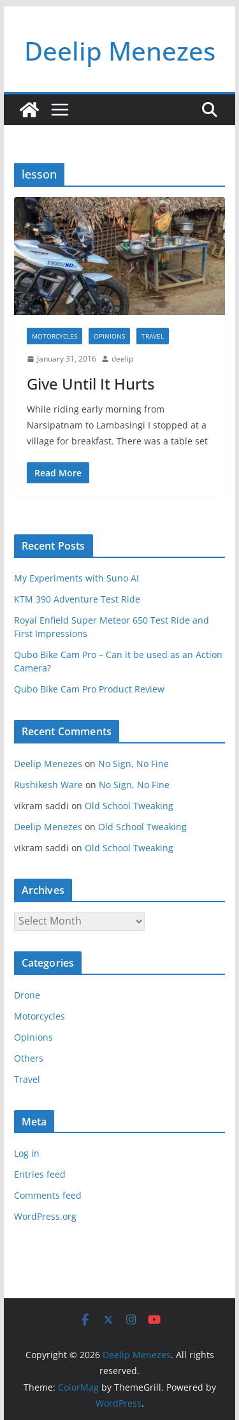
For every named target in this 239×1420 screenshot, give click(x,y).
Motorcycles (54, 336)
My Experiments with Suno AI (76, 578)
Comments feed (48, 1195)
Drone (27, 995)
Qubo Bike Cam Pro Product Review (89, 689)
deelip (122, 358)
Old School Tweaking (129, 806)
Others (28, 1058)
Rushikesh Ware (48, 785)
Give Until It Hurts (91, 383)
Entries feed (40, 1174)
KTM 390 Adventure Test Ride (77, 599)
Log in (27, 1153)
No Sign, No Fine (133, 764)
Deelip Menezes (119, 50)
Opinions (109, 336)
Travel (152, 336)
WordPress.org (45, 1216)
